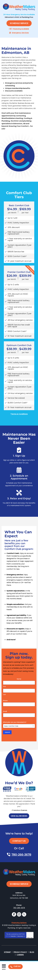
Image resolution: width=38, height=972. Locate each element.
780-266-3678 (21, 854)
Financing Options (19, 923)
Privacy (28, 937)
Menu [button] (4, 969)
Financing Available (21, 29)
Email (5, 711)
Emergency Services (20, 33)
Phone (5, 701)
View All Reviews (19, 816)
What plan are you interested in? (14, 722)
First (4, 686)
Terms (32, 937)
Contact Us (19, 840)
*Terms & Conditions (19, 414)
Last (4, 694)
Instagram (19, 914)
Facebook (14, 914)
